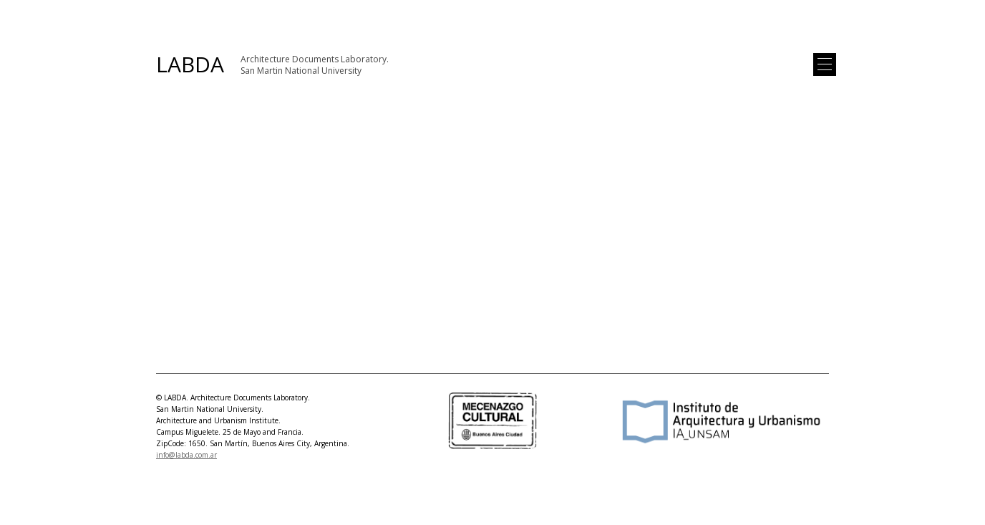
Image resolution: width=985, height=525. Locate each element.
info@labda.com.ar (186, 455)
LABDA (190, 64)
